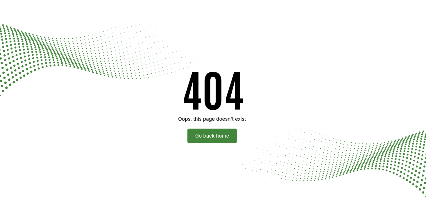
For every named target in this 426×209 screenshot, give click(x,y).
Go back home (212, 136)
